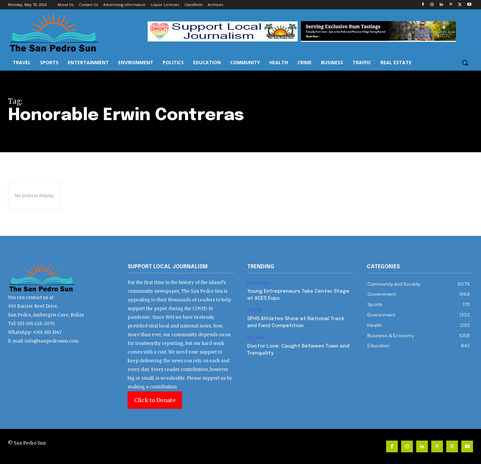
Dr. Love (256, 337)
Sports (254, 310)
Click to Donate (154, 400)
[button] (465, 63)
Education (258, 283)
